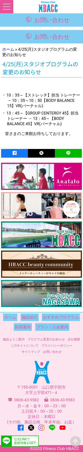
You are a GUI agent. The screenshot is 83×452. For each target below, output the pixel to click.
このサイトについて (25, 345)
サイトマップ (30, 352)
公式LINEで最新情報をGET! (25, 441)
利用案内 (23, 327)
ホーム (8, 49)
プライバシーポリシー (56, 345)
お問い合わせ (52, 20)
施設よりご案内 (14, 339)
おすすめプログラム (61, 317)
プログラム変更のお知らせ (46, 339)
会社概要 (74, 339)
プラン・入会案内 (52, 327)
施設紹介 (30, 317)
